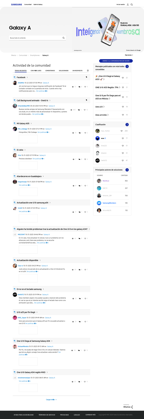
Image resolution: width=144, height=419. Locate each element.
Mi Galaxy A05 (23, 123)
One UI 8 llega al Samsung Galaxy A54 (33, 341)
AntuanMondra (23, 346)
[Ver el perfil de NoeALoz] (106, 181)
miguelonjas (22, 182)
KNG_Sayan (22, 318)
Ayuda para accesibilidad (23, 415)
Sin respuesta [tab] (77, 71)
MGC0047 (21, 234)
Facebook (21, 77)
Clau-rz (20, 266)
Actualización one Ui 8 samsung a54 (32, 202)
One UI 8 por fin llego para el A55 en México (108, 97)
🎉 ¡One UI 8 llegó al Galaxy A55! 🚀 (107, 78)
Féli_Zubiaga (22, 129)
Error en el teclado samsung (29, 289)
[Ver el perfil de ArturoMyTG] (107, 210)
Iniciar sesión (121, 4)
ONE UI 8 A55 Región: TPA (107, 87)
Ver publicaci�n (42, 91)
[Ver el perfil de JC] (105, 138)
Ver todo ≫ (112, 66)
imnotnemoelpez (24, 378)
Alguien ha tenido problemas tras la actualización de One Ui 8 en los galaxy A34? (52, 229)
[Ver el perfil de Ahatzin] (104, 153)
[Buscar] (37, 38)
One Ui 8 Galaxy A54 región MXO (31, 372)
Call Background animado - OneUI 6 (32, 100)
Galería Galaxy (38, 4)
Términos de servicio (47, 415)
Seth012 (21, 295)
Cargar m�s (50, 400)
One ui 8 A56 (101, 115)
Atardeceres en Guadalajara (29, 176)
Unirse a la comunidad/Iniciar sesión (116, 61)
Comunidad (27, 4)
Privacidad (64, 415)
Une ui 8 (99, 107)
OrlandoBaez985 (24, 106)
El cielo (20, 150)
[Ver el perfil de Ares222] (104, 146)
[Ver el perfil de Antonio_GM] (107, 196)
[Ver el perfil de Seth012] (104, 160)
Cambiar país (91, 415)
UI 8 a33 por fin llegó (26, 312)
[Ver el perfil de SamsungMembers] (109, 203)
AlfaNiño (21, 83)
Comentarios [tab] (50, 71)
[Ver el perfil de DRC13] (105, 188)
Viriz (19, 155)
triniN (20, 208)
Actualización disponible (27, 260)
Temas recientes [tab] (21, 71)
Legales (77, 415)
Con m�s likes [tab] (36, 71)
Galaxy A (46, 83)
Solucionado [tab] (63, 71)
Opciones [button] (128, 55)
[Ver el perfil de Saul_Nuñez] (105, 131)
